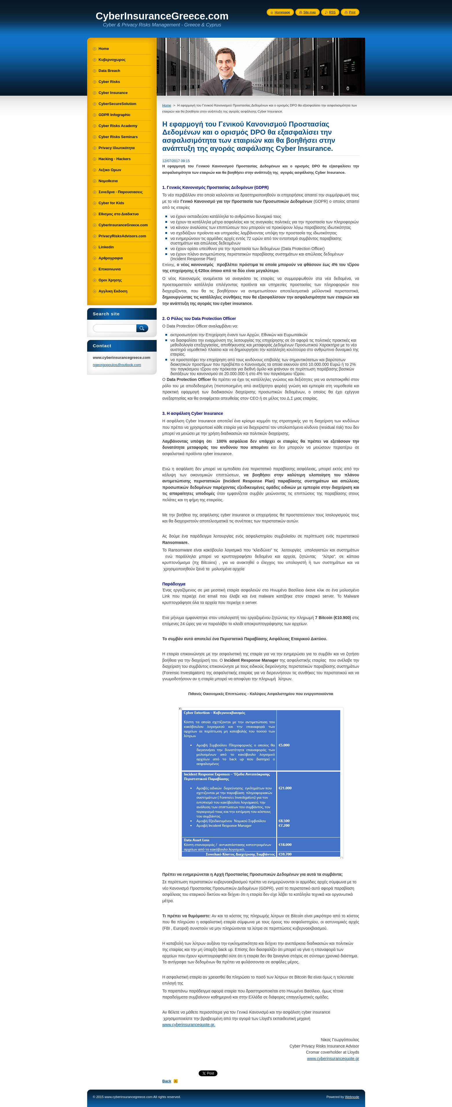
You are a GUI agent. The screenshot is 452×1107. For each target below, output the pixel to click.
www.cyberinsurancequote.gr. (188, 1024)
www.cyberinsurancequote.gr (333, 1058)
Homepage (282, 12)
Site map (309, 12)
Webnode (352, 1097)
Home (166, 105)
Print (352, 12)
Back (166, 1081)
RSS (332, 12)
